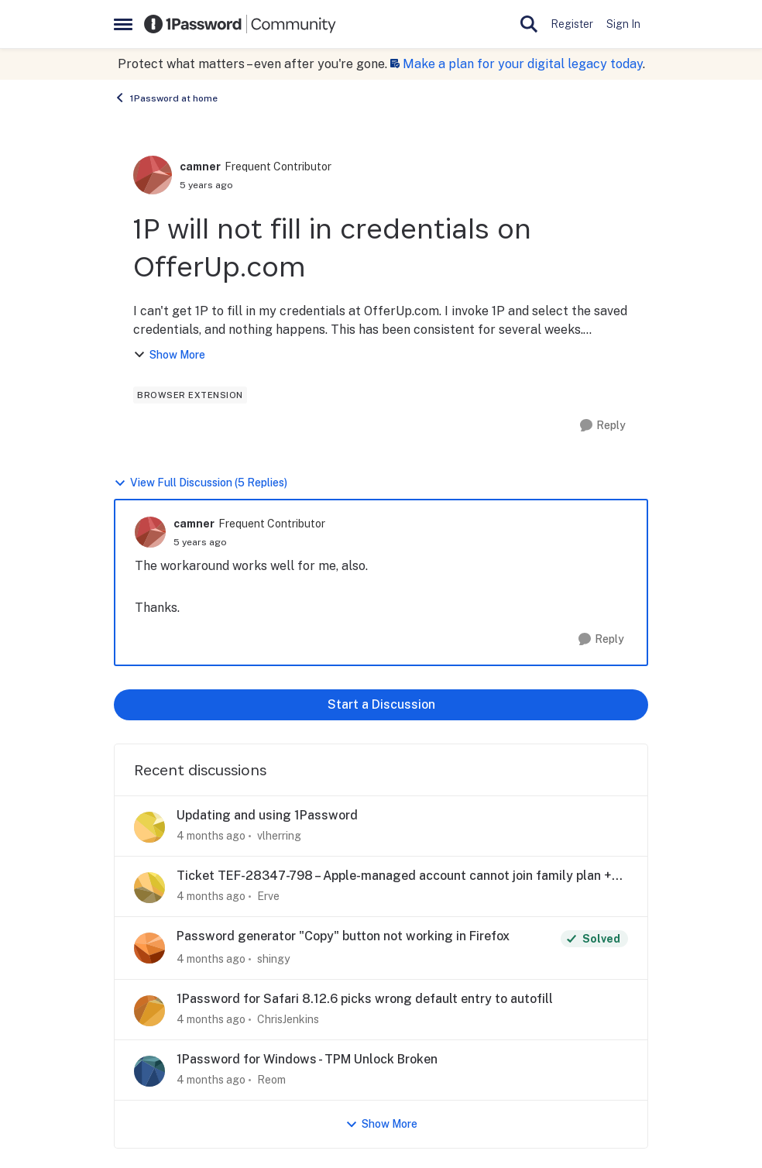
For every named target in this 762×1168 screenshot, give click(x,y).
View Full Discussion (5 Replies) (200, 483)
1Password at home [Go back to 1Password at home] (166, 97)
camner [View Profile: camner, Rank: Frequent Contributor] (200, 166)
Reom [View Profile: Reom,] (271, 1080)
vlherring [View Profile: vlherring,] (279, 836)
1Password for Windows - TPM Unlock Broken (307, 1059)
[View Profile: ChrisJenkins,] (149, 1010)
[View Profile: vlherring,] (149, 827)
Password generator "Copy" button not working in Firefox (343, 936)
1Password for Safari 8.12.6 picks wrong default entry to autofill (365, 998)
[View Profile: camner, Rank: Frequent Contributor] (152, 175)
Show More (169, 355)
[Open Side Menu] (123, 24)
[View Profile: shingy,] (149, 948)
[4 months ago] (211, 836)
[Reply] (603, 425)
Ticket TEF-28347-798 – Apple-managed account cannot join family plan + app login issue (394, 876)
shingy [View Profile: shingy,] (273, 959)
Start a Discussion (381, 704)
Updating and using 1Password (267, 815)
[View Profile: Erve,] (149, 887)
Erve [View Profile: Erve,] (268, 896)
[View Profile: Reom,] (149, 1071)
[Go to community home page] (240, 24)
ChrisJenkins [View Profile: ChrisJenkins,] (288, 1019)
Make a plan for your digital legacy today (523, 64)
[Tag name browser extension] (190, 395)
